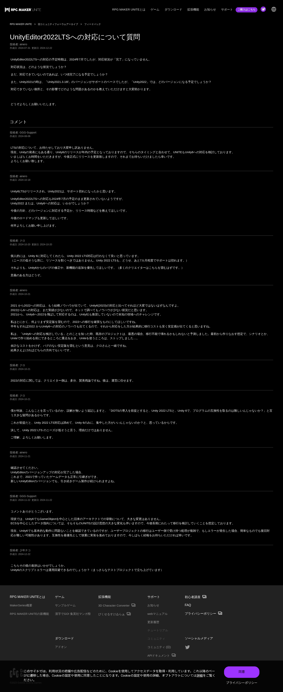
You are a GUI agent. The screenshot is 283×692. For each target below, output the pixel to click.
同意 (242, 672)
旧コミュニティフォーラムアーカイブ (58, 24)
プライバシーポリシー (241, 683)
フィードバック (92, 24)
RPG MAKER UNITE (21, 24)
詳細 (200, 675)
